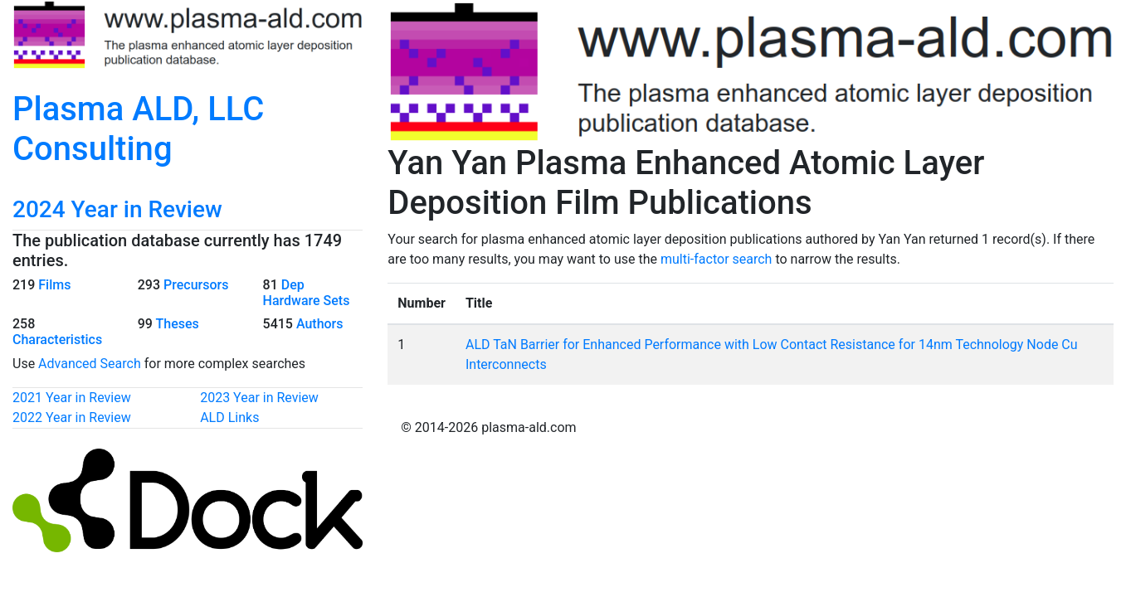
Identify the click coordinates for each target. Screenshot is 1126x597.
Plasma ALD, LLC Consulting (138, 129)
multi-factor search (716, 259)
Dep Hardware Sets (306, 292)
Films (54, 285)
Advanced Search (89, 363)
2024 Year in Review (117, 209)
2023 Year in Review (259, 397)
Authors (320, 324)
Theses (177, 324)
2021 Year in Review (71, 397)
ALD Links (229, 417)
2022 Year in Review (71, 417)
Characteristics (57, 339)
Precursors (195, 285)
